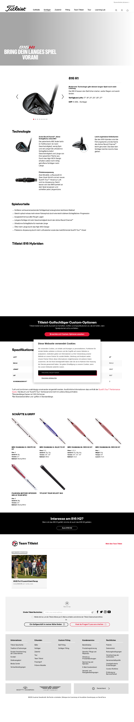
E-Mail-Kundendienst (89, 667)
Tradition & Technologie (18, 648)
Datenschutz (110, 648)
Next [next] (62, 96)
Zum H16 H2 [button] (67, 528)
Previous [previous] (17, 96)
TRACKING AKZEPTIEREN (50, 373)
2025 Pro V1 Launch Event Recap (25, 581)
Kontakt (13, 657)
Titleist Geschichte (17, 645)
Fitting (67, 10)
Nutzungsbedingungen (114, 651)
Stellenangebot (16, 660)
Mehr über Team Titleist (114, 543)
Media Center (15, 663)
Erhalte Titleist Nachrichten (32, 612)
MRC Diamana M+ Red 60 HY (79, 447)
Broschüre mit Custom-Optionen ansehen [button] (67, 334)
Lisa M (19, 584)
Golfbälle (36, 10)
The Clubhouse (19, 552)
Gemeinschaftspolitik (113, 660)
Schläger (47, 10)
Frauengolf (38, 662)
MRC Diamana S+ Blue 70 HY (52, 447)
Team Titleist (79, 10)
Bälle (36, 645)
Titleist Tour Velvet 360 (51, 493)
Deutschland (101, 688)
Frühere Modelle (40, 665)
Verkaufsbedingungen (18, 667)
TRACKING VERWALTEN (49, 378)
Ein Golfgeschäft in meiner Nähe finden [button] (47, 624)
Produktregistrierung (89, 648)
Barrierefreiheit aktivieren (121, 2)
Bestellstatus (86, 645)
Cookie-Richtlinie (112, 669)
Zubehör (58, 10)
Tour (89, 10)
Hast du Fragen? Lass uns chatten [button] (91, 624)
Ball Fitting (62, 645)
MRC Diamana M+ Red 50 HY (107, 447)
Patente (109, 645)
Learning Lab (100, 10)
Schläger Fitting (63, 648)
